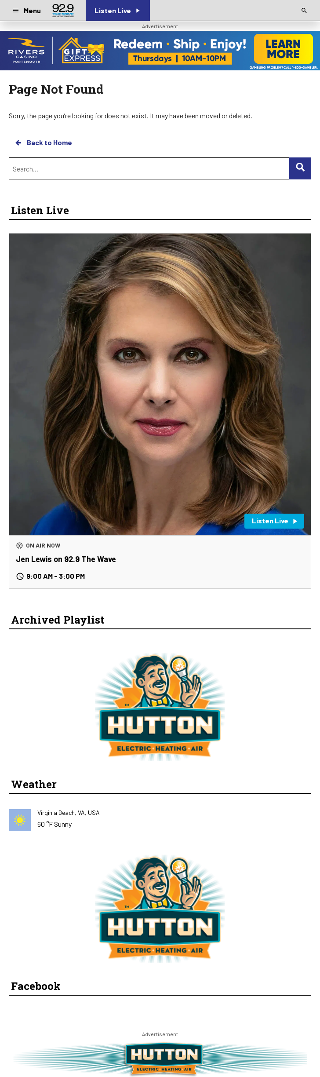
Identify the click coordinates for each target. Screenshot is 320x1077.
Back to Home (43, 142)
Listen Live (40, 210)
